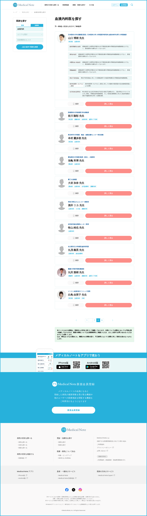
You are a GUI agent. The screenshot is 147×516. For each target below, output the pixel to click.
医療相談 (66, 5)
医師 (22, 25)
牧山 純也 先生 (76, 227)
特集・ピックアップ (65, 455)
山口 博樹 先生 (76, 38)
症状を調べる (23, 445)
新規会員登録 (73, 410)
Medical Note (63, 475)
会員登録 (124, 5)
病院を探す (62, 442)
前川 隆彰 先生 (76, 116)
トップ (15, 12)
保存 (77, 104)
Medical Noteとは (103, 438)
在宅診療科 (85, 186)
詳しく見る (108, 104)
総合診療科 (79, 254)
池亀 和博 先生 (76, 160)
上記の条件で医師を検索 (30, 47)
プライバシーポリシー (105, 448)
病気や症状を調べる (52, 5)
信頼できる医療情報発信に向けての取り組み (111, 441)
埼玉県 (71, 119)
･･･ (90, 320)
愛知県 (71, 164)
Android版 (23, 478)
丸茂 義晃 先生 (76, 250)
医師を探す (25, 12)
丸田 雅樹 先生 (76, 272)
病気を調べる (23, 442)
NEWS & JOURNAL (64, 458)
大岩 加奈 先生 (76, 183)
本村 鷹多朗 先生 (77, 138)
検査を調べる (23, 448)
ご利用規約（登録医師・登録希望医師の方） (111, 460)
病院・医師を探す (79, 5)
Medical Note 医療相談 (67, 478)
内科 (83, 298)
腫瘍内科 (77, 119)
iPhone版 (23, 475)
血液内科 (77, 42)
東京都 (71, 42)
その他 (91, 5)
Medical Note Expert (106, 475)
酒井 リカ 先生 (76, 205)
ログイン (115, 5)
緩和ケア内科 (93, 119)
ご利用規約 (100, 444)
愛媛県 (71, 276)
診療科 (37, 25)
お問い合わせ (102, 451)
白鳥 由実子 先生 (77, 294)
